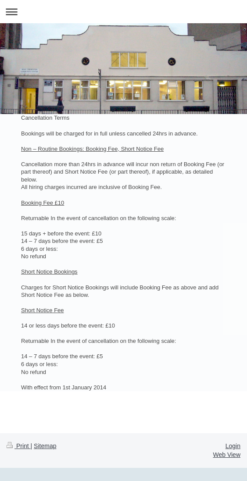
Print (19, 445)
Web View (226, 454)
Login (233, 445)
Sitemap (45, 445)
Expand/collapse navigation (123, 11)
